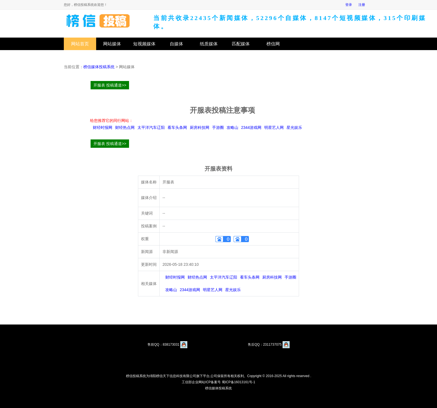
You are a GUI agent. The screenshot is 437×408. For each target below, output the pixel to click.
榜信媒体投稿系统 (99, 67)
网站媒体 (112, 43)
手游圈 (218, 127)
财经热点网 (125, 127)
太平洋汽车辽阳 (151, 127)
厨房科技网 (199, 127)
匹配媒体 (241, 43)
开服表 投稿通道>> (109, 85)
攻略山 (232, 127)
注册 (361, 5)
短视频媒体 (144, 43)
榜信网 (273, 43)
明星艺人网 (274, 127)
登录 (348, 5)
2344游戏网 (251, 127)
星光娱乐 (294, 127)
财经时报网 (102, 127)
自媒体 (176, 43)
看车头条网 (177, 127)
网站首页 (80, 43)
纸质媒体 (209, 43)
